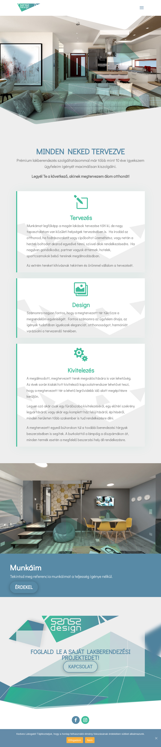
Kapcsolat (80, 666)
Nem (90, 740)
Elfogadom (74, 740)
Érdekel (24, 587)
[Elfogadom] (156, 738)
